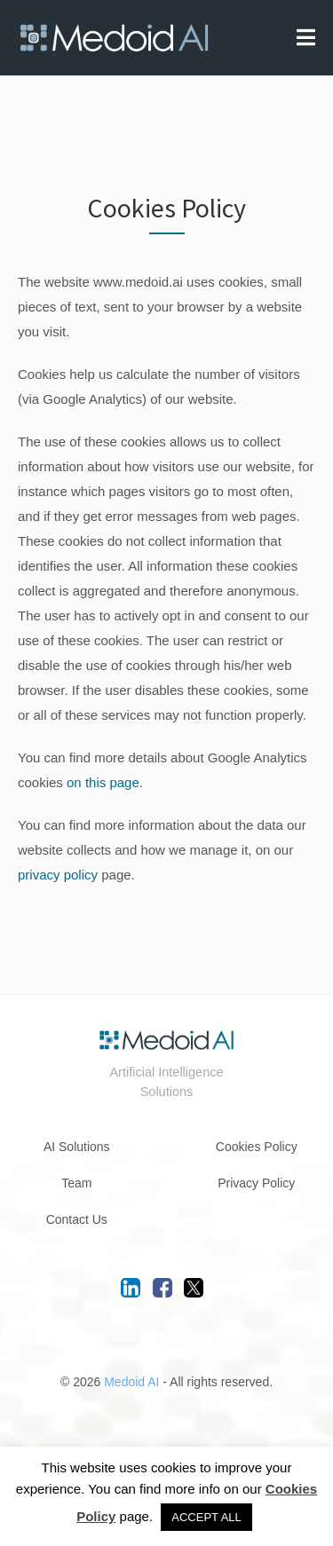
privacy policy (58, 874)
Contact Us (76, 1219)
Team (76, 1183)
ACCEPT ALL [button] (206, 1517)
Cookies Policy (256, 1147)
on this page (103, 782)
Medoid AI (131, 1382)
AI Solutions (77, 1147)
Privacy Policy (256, 1183)
